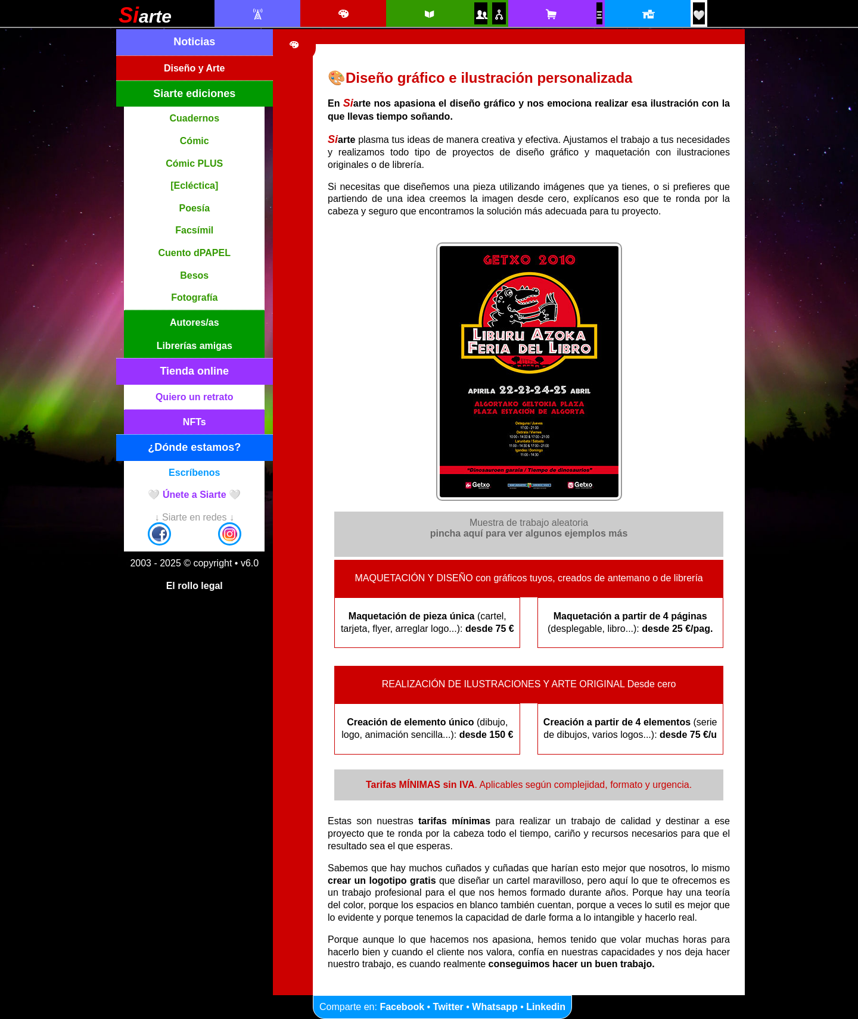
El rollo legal (194, 586)
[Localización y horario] (647, 14)
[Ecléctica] (194, 185)
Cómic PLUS (194, 163)
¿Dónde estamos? (194, 447)
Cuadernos (194, 118)
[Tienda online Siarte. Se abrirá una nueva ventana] (550, 14)
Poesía (194, 208)
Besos (194, 275)
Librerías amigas (194, 346)
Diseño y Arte (194, 68)
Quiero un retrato (195, 397)
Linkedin (545, 1007)
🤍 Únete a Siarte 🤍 (194, 495)
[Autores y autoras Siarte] (480, 15)
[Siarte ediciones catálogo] (428, 14)
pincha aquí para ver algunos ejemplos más (529, 533)
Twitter (448, 1007)
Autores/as (194, 322)
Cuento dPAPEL (194, 253)
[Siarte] (145, 19)
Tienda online (194, 371)
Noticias (194, 42)
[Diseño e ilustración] (342, 14)
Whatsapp (494, 1007)
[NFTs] (599, 15)
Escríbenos (194, 473)
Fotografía (194, 297)
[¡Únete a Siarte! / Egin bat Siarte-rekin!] (699, 15)
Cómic (194, 141)
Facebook (402, 1007)
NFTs (194, 422)
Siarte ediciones (194, 93)
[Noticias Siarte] (257, 14)
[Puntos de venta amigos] (498, 15)
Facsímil (194, 230)
